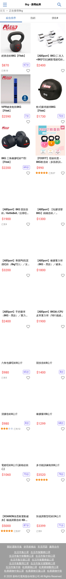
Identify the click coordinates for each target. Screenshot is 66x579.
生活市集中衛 (13, 567)
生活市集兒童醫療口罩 (43, 563)
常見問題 (43, 546)
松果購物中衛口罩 (14, 570)
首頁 (2, 10)
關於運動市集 (14, 546)
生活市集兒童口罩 (20, 559)
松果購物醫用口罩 (49, 567)
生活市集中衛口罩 (45, 555)
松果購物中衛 (54, 570)
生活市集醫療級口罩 (43, 559)
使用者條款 (30, 546)
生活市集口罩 (21, 552)
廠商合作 (54, 546)
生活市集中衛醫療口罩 (21, 555)
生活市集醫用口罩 (19, 563)
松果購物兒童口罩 (35, 570)
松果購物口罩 (29, 567)
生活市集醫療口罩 (40, 552)
